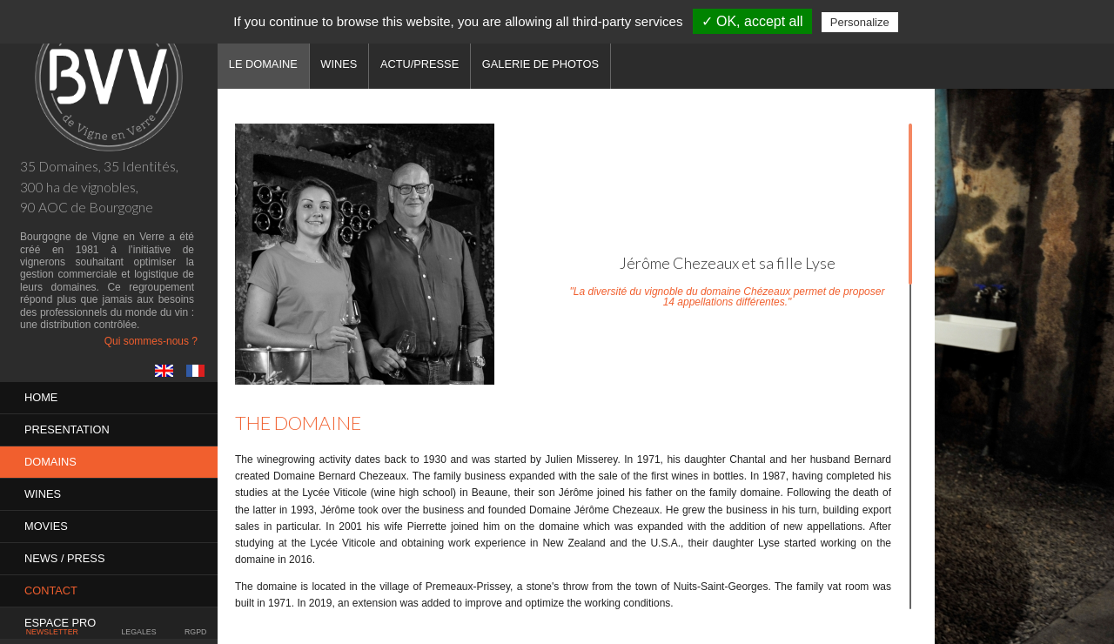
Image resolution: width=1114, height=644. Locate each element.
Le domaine (263, 63)
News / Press (64, 558)
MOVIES (46, 526)
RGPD (195, 631)
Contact (50, 590)
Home (40, 397)
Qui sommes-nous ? (151, 341)
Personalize (859, 22)
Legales (138, 631)
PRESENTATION (67, 429)
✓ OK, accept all (752, 21)
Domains (50, 461)
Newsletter (52, 631)
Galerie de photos (540, 63)
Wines (42, 493)
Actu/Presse (419, 63)
